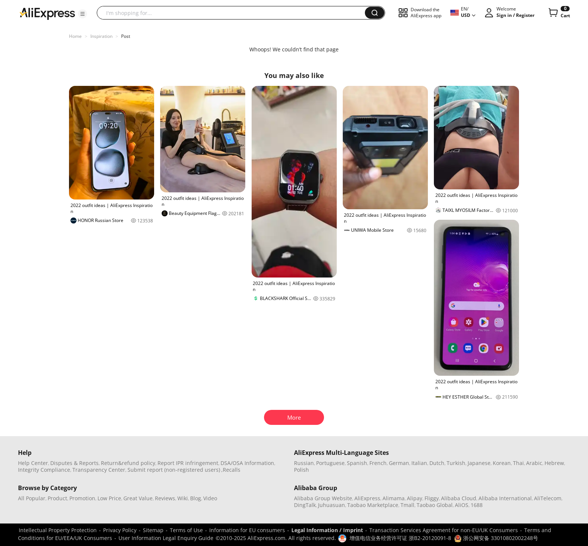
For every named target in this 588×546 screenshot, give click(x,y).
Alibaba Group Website (323, 498)
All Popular (31, 498)
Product (57, 498)
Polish (301, 469)
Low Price (109, 498)
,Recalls (230, 469)
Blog (195, 498)
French (378, 462)
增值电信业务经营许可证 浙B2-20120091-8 (400, 538)
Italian (419, 462)
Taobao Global (435, 504)
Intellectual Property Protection (58, 530)
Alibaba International (505, 498)
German (399, 462)
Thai (518, 462)
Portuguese (330, 462)
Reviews (165, 498)
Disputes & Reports (74, 462)
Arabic (534, 462)
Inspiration (101, 36)
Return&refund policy (128, 462)
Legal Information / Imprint (327, 530)
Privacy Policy (119, 530)
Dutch (436, 462)
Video (210, 498)
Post (125, 36)
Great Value (138, 498)
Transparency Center (98, 469)
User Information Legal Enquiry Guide (165, 538)
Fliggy (431, 498)
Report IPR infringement (188, 462)
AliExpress (367, 498)
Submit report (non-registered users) (174, 469)
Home (75, 36)
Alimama (393, 498)
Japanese (479, 462)
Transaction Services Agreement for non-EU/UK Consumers (443, 530)
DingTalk (305, 504)
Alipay (414, 498)
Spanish (357, 462)
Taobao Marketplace (372, 504)
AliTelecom (547, 498)
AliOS (461, 504)
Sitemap (153, 530)
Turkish (456, 462)
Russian (304, 462)
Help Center (33, 462)
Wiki (182, 498)
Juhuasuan (331, 504)
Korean (502, 462)
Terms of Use (186, 530)
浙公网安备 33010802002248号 (496, 538)
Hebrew (554, 462)
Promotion (82, 498)
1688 (477, 504)
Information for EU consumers (247, 530)
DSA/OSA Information (247, 462)
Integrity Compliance (44, 469)
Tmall (407, 504)
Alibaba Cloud (458, 498)
